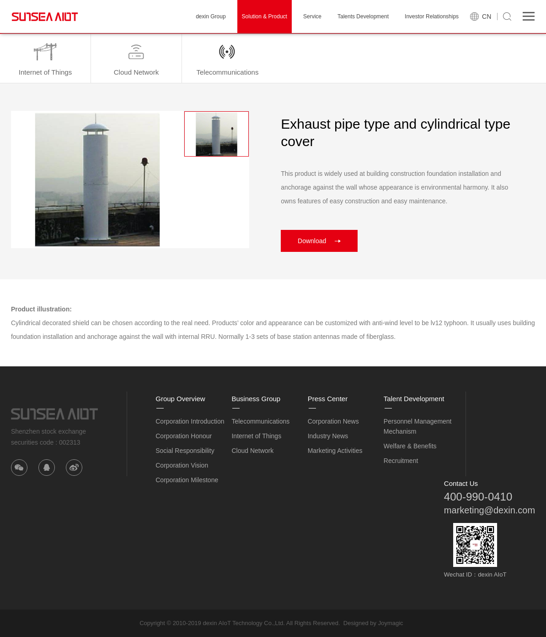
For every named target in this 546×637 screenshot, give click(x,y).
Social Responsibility (184, 450)
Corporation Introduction (189, 421)
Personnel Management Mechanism (418, 426)
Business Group (255, 399)
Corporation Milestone (186, 480)
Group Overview (180, 399)
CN (486, 16)
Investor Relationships (432, 16)
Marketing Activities (335, 450)
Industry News (328, 436)
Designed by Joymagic (373, 623)
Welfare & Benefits (410, 446)
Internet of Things (256, 436)
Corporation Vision (181, 465)
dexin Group (210, 16)
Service (312, 16)
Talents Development (363, 16)
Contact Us (461, 483)
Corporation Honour (183, 436)
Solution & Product (264, 16)
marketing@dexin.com (489, 510)
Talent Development (414, 399)
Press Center (328, 399)
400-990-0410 (478, 496)
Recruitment (401, 460)
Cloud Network (252, 450)
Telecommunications (260, 421)
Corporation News (333, 421)
